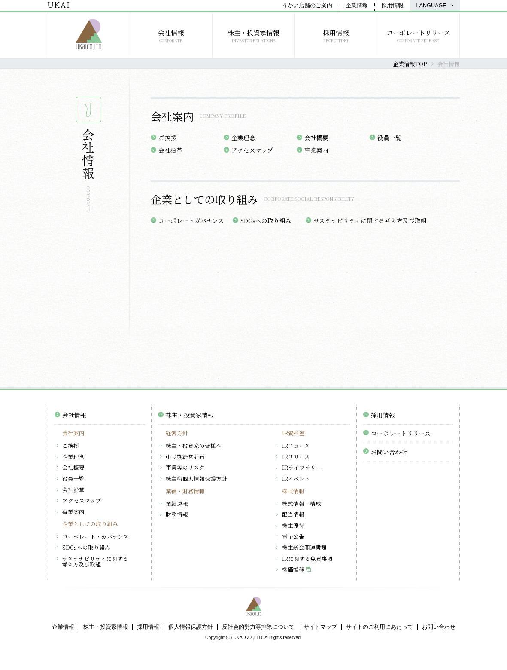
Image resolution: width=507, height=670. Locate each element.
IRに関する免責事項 (307, 558)
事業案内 (316, 150)
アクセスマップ (252, 150)
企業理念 (243, 137)
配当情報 (293, 514)
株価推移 (293, 569)
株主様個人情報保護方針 (196, 478)
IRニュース (296, 445)
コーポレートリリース (401, 433)
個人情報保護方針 (190, 627)
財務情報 (177, 514)
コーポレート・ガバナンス (95, 536)
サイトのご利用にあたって (379, 627)
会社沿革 (170, 150)
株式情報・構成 (301, 503)
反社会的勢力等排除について (258, 627)
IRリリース (296, 457)
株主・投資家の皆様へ (194, 445)
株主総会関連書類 (304, 547)
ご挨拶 (167, 137)
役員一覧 (389, 137)
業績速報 (177, 503)
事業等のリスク (185, 467)
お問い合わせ (389, 451)
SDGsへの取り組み (265, 220)
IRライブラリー (302, 467)
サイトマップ (320, 627)
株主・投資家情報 (190, 414)
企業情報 (357, 6)
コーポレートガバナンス (191, 220)
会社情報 (74, 414)
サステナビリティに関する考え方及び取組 (370, 220)
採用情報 (392, 6)
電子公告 (293, 536)
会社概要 (316, 137)
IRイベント (296, 478)
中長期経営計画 (185, 457)
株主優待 (293, 525)
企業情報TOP (410, 64)
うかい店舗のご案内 (307, 6)
